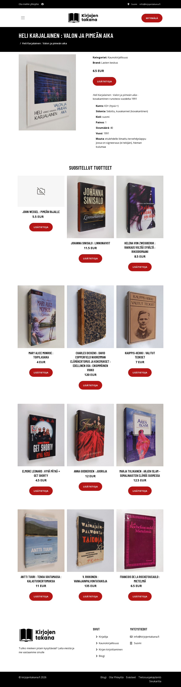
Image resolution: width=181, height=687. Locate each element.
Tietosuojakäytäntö (149, 677)
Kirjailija (103, 636)
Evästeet (131, 677)
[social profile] (42, 4)
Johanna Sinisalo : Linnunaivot (90, 243)
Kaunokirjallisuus (118, 57)
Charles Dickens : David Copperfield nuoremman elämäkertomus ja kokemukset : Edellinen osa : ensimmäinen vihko (90, 361)
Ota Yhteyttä (116, 677)
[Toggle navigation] (23, 18)
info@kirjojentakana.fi (149, 4)
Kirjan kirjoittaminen (111, 649)
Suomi (132, 4)
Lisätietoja (104, 81)
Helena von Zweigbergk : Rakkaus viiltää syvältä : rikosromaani (139, 247)
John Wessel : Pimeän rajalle (41, 212)
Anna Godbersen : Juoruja (90, 471)
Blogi (102, 656)
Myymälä (152, 18)
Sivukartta (155, 681)
